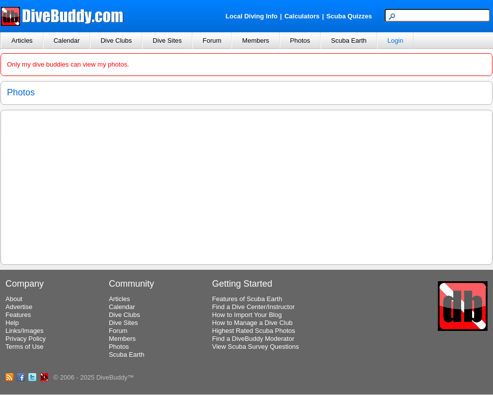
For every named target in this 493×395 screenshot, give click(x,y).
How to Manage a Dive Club (252, 322)
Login (396, 40)
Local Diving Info (252, 16)
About (13, 299)
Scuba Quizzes (349, 16)
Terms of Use (24, 346)
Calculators (302, 16)
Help (12, 322)
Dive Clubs (116, 40)
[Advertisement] (246, 185)
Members (255, 40)
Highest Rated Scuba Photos (253, 330)
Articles (22, 40)
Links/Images (24, 330)
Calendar (67, 40)
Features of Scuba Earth (247, 299)
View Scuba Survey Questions (255, 346)
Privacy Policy (25, 338)
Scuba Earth (349, 40)
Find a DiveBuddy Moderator (253, 338)
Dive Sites (167, 40)
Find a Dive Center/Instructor (253, 307)
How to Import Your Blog (247, 314)
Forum (212, 40)
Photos (300, 40)
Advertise (18, 307)
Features (18, 314)
